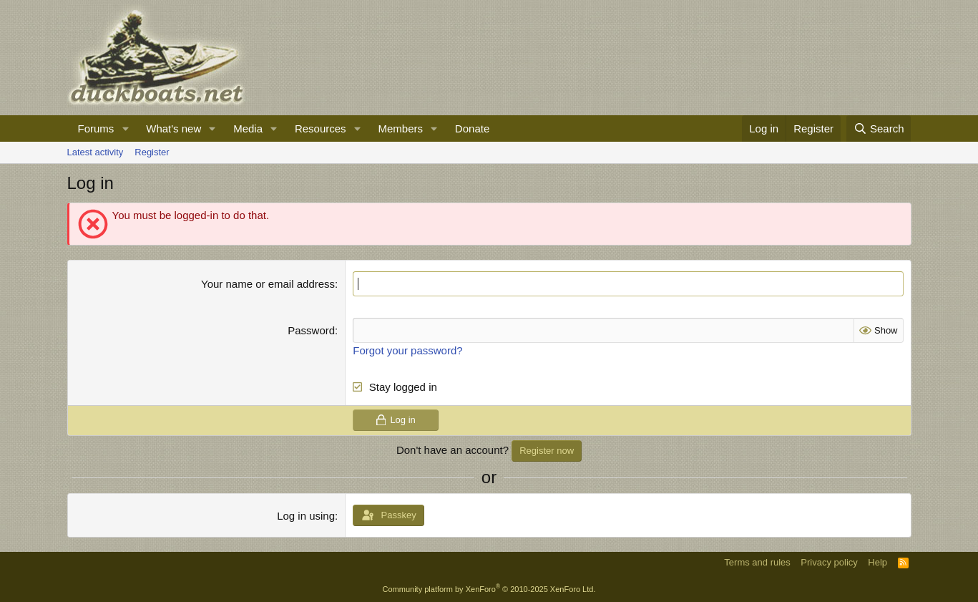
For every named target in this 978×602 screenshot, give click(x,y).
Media (248, 128)
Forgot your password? (407, 350)
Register (152, 152)
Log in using (306, 516)
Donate (472, 128)
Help (877, 562)
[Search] (878, 128)
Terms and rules (757, 562)
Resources (320, 128)
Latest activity (95, 152)
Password (311, 330)
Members (400, 128)
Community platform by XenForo (489, 589)
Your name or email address (268, 284)
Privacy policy (829, 562)
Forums (96, 128)
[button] (125, 128)
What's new (173, 128)
